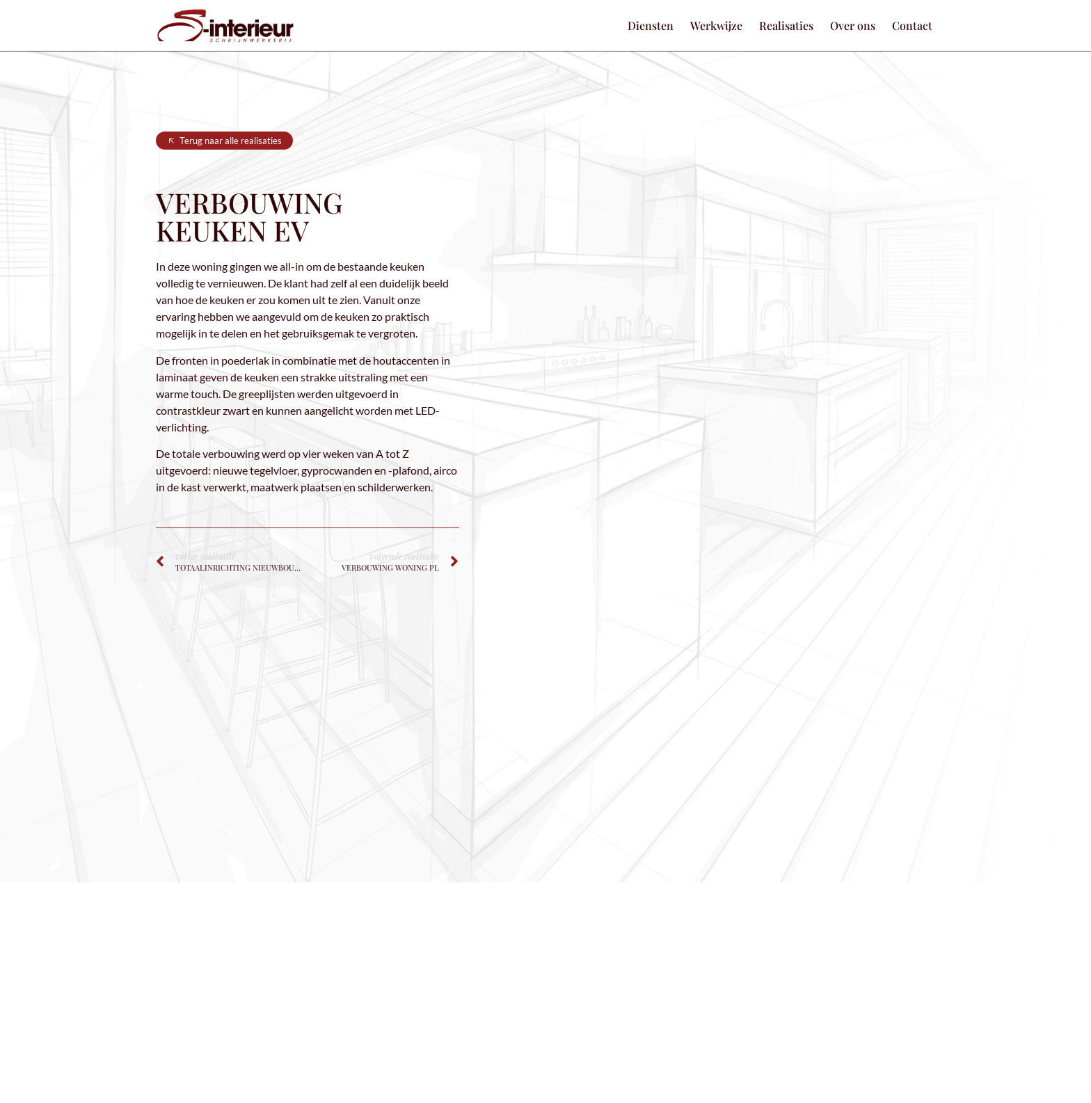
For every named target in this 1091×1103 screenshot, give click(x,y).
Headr (645, 1087)
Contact (912, 25)
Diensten (651, 25)
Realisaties (786, 25)
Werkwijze (716, 25)
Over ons (852, 25)
